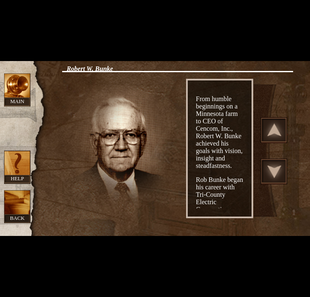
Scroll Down (274, 171)
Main (17, 101)
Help (17, 179)
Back (17, 218)
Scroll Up (274, 130)
